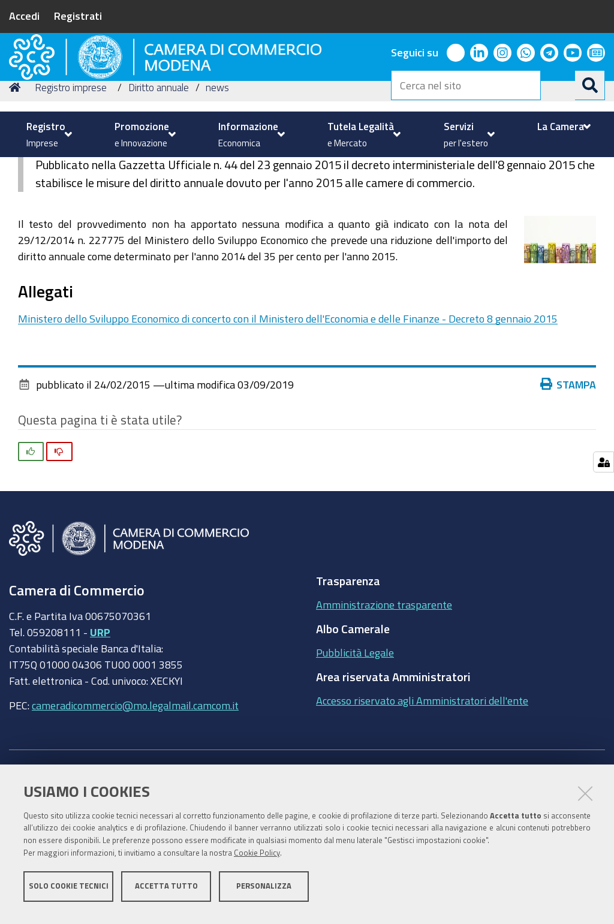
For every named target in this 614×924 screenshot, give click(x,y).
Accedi (24, 15)
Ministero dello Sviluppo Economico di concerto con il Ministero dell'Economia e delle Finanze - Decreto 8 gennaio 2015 (288, 417)
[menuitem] (47, 134)
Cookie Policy (257, 859)
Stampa (568, 483)
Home (17, 186)
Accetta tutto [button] (166, 892)
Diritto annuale (158, 186)
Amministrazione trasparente (384, 703)
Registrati (78, 15)
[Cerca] (590, 85)
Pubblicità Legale (355, 751)
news (217, 186)
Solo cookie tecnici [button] (69, 892)
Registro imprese (71, 186)
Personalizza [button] (263, 892)
